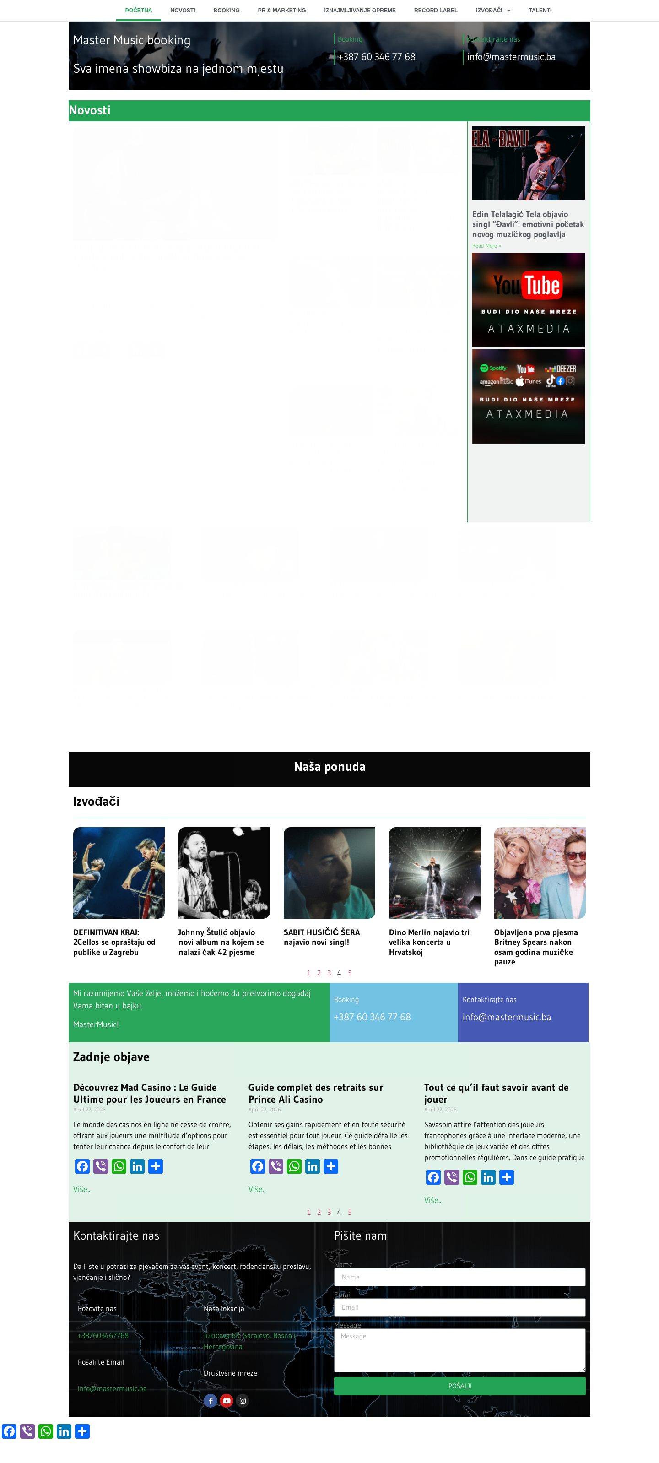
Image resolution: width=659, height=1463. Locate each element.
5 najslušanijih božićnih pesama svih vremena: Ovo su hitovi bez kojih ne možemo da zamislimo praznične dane (415, 335)
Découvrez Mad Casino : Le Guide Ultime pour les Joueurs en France (149, 1093)
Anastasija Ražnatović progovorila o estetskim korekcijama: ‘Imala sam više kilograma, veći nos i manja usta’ (136, 696)
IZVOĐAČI (493, 10)
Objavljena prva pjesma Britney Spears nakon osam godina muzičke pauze (536, 947)
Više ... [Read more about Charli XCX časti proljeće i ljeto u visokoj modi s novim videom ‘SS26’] (301, 354)
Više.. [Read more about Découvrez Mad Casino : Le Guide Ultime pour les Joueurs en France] (81, 1189)
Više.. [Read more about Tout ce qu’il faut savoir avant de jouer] (432, 1200)
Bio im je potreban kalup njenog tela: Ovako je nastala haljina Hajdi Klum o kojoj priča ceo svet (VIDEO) (390, 696)
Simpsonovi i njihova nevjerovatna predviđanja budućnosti (127, 589)
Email (343, 1294)
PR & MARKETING (282, 10)
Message (347, 1324)
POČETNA (138, 10)
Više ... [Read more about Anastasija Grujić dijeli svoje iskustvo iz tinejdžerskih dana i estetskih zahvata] (301, 233)
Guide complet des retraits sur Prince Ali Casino (316, 1093)
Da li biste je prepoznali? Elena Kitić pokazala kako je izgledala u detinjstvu (521, 692)
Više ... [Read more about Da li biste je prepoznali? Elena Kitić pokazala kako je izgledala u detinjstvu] (468, 720)
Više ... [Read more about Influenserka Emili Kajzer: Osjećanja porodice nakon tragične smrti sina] (211, 617)
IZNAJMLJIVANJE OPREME (360, 10)
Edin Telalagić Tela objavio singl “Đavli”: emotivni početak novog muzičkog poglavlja (528, 224)
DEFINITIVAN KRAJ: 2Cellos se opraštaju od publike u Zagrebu (114, 942)
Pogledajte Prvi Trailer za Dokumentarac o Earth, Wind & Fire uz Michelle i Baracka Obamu (166, 257)
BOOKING (226, 10)
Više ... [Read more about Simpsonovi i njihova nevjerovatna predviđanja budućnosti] (82, 617)
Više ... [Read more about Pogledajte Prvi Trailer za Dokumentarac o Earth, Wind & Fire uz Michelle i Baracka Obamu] (82, 373)
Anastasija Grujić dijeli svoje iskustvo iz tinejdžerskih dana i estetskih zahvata (328, 196)
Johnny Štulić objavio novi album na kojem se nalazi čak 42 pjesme (221, 942)
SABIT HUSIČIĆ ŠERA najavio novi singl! (322, 937)
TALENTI (540, 10)
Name (343, 1264)
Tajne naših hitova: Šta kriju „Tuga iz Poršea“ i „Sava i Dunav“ (517, 589)
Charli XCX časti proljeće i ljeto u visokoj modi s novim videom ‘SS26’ (331, 322)
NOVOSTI (182, 10)
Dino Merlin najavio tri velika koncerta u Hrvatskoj (429, 942)
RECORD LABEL (436, 10)
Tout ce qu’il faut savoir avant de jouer (496, 1093)
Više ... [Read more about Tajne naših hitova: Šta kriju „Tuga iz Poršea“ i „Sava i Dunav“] (468, 617)
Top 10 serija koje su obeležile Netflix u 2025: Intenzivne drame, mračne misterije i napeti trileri (330, 461)
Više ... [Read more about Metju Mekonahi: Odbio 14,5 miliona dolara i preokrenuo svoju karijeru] (340, 617)
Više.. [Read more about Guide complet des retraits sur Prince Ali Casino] (256, 1189)
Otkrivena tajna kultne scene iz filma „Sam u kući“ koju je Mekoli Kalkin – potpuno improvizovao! (260, 696)
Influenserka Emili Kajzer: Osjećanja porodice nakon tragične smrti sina (259, 589)
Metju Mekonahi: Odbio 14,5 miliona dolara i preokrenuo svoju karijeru (388, 589)
